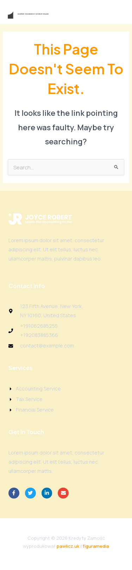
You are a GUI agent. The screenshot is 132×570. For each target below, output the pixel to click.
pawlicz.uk (68, 546)
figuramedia (96, 546)
